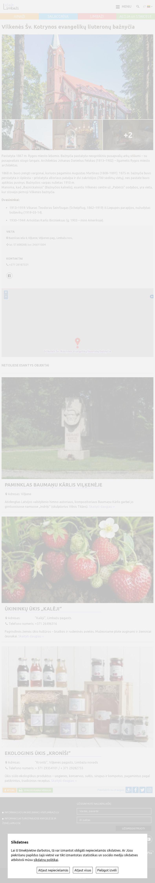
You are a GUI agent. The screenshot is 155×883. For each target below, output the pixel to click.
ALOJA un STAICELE (135, 16)
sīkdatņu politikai (46, 860)
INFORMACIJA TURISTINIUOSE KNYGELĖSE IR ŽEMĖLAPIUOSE (29, 821)
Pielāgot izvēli (107, 870)
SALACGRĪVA (58, 16)
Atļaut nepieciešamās (53, 870)
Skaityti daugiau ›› (102, 506)
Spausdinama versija (37, 790)
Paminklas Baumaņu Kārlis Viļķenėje (53, 484)
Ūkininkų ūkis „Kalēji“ (33, 608)
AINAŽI (19, 16)
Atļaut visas (82, 870)
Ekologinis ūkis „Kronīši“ (38, 753)
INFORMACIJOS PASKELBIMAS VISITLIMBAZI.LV (32, 812)
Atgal (10, 790)
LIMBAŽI (97, 16)
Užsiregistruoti (133, 828)
